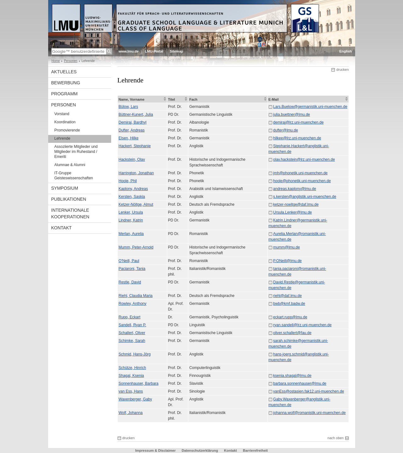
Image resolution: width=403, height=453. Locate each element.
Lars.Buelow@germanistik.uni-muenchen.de (310, 106)
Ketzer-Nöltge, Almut (136, 204)
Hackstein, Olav (132, 159)
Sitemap (176, 51)
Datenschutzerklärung (200, 450)
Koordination (65, 122)
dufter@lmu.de (285, 130)
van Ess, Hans (131, 391)
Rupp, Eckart (129, 317)
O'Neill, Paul (129, 261)
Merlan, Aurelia (131, 234)
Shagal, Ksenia (131, 375)
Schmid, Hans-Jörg (135, 354)
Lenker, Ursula (131, 212)
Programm (64, 93)
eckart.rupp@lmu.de (290, 317)
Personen (70, 61)
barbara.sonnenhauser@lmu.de (299, 383)
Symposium (64, 188)
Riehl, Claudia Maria (136, 296)
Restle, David (130, 282)
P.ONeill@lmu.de (287, 261)
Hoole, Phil (128, 181)
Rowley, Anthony (133, 303)
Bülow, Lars (128, 106)
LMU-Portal (154, 51)
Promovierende (67, 130)
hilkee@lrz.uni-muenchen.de (297, 138)
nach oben (335, 438)
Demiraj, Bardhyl (133, 122)
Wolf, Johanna (131, 413)
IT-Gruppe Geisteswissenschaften (73, 175)
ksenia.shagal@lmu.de (292, 375)
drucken (342, 69)
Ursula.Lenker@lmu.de (292, 212)
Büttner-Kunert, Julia (136, 114)
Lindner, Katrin (131, 220)
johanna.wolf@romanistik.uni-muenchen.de (309, 413)
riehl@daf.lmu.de (287, 296)
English (345, 51)
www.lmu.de (129, 51)
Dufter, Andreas (132, 130)
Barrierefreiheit (255, 450)
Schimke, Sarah (132, 340)
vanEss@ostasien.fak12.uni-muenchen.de (308, 391)
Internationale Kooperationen (70, 213)
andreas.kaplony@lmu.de (294, 189)
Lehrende (62, 138)
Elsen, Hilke (129, 138)
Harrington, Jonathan (136, 173)
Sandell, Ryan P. (132, 325)
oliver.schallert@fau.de (292, 333)
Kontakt (61, 227)
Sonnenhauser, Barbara (139, 383)
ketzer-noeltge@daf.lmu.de (296, 204)
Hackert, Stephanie (135, 146)
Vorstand (61, 114)
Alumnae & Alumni (69, 165)
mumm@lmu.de (286, 247)
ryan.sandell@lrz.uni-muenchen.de (302, 325)
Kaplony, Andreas (133, 189)
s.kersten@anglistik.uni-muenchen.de (304, 196)
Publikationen (68, 199)
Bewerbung (65, 82)
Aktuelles (64, 71)
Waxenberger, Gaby (135, 399)
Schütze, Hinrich (132, 368)
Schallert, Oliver (132, 333)
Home (56, 61)
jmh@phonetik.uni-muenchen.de (300, 173)
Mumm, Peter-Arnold (136, 247)
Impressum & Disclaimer (155, 450)
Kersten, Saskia (132, 196)
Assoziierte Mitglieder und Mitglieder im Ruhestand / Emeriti (76, 151)
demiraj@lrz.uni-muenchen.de (298, 122)
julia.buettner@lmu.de (291, 114)
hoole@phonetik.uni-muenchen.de (302, 181)
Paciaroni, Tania (132, 268)
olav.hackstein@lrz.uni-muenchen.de (304, 159)
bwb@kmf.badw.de (289, 303)
